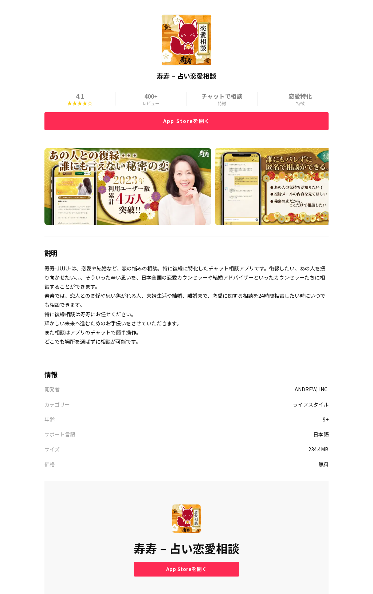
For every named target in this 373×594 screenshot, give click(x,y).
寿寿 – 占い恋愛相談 (186, 548)
